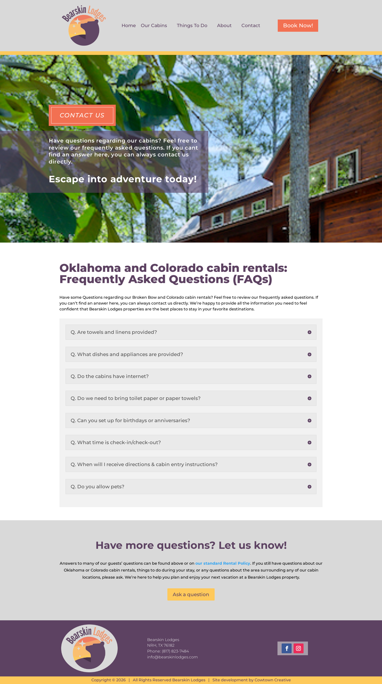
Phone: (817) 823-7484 (168, 651)
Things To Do (192, 26)
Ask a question (191, 594)
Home (129, 26)
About (224, 26)
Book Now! (298, 25)
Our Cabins (154, 26)
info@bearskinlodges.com (172, 657)
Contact (250, 26)
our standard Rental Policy (222, 563)
